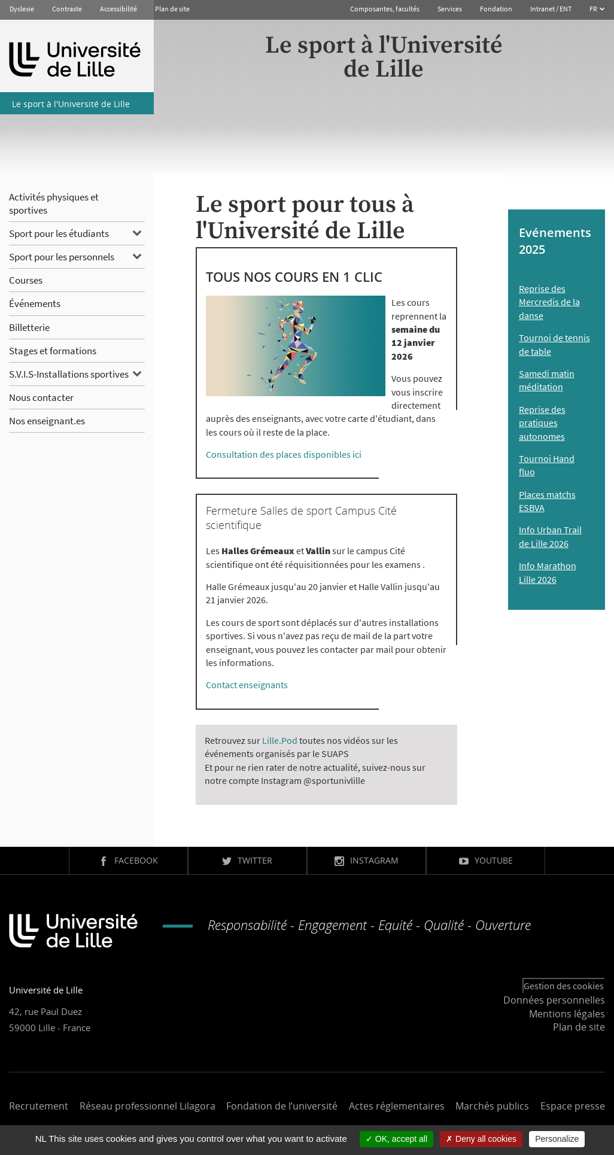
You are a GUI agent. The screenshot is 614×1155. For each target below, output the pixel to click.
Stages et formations (52, 350)
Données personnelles (554, 1000)
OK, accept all (396, 1139)
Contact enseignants (247, 685)
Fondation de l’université (282, 1106)
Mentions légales (567, 1013)
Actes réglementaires (397, 1106)
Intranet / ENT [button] (551, 8)
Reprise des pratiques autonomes (542, 422)
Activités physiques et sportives (54, 203)
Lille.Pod (279, 740)
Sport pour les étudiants (59, 233)
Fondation (496, 8)
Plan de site (172, 8)
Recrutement (38, 1106)
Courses (25, 280)
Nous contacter (41, 397)
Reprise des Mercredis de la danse (549, 301)
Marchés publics (492, 1106)
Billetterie (29, 327)
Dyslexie (22, 8)
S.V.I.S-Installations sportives (69, 374)
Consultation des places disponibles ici (283, 454)
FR (593, 8)
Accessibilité (118, 8)
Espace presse (572, 1106)
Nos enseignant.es (47, 420)
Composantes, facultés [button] (385, 8)
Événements (34, 303)
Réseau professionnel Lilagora (147, 1106)
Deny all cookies (481, 1139)
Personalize (557, 1139)
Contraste (67, 8)
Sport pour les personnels (61, 256)
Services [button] (449, 8)
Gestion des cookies (564, 986)
